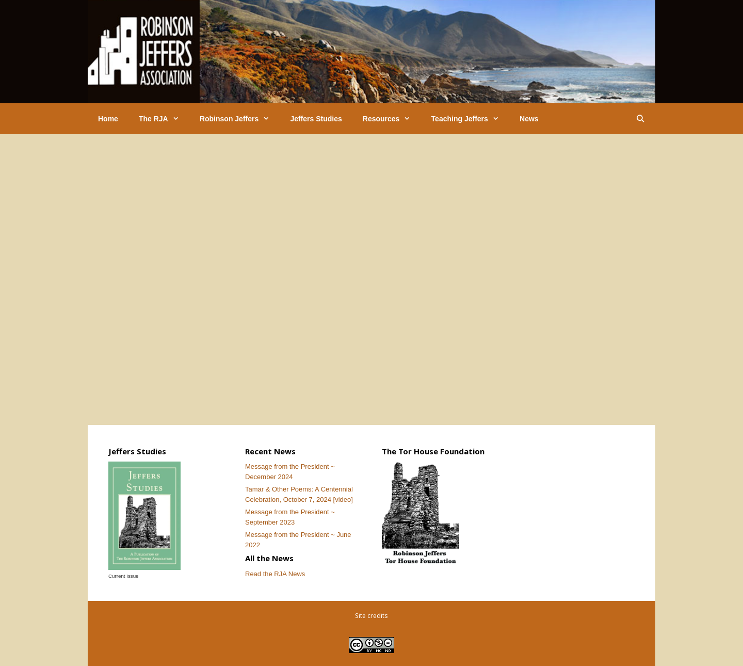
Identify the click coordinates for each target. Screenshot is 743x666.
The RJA (164, 118)
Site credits (371, 615)
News (529, 119)
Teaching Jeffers (470, 118)
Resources (392, 118)
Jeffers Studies (316, 119)
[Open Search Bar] (640, 118)
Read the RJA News (275, 574)
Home (108, 119)
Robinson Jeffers (240, 118)
